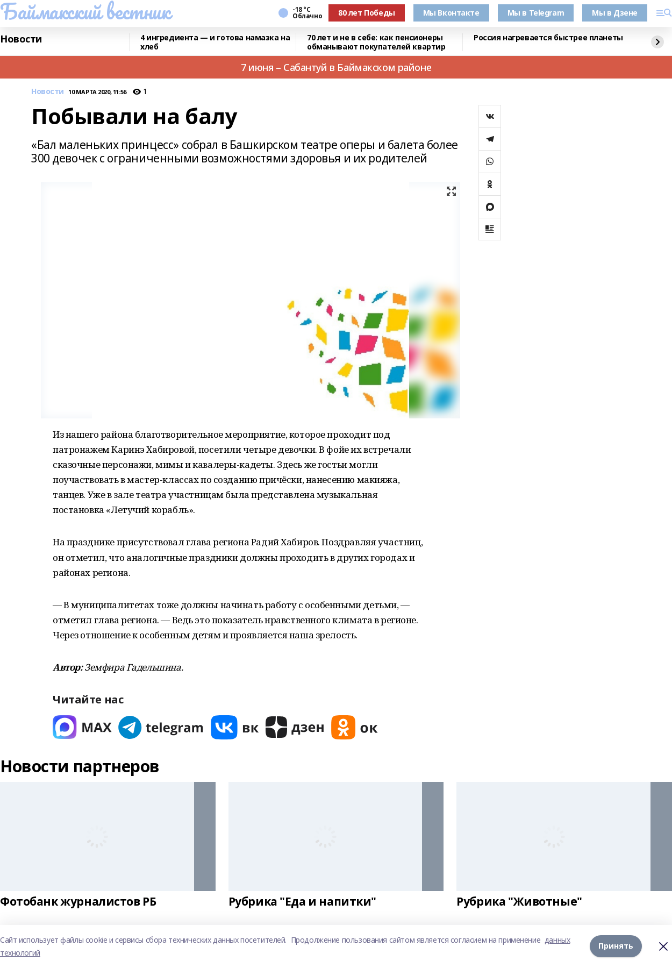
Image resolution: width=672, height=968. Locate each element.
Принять (615, 946)
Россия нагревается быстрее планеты (548, 37)
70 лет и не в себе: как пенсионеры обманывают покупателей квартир (376, 42)
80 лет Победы (366, 13)
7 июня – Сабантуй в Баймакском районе (336, 67)
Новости (21, 39)
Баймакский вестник (85, 11)
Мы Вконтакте (451, 13)
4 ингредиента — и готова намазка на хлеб (215, 42)
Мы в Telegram (535, 13)
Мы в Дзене (615, 13)
